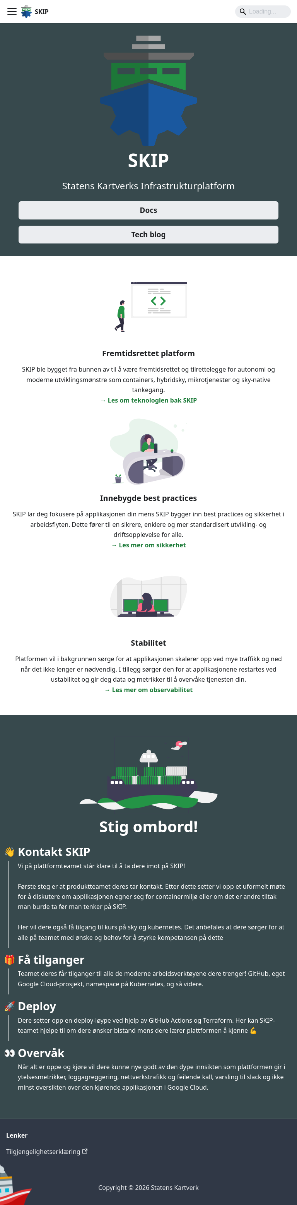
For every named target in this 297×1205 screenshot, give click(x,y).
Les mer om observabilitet (152, 690)
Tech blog (148, 235)
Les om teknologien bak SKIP (152, 400)
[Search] (263, 11)
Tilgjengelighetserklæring (46, 1151)
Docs (148, 210)
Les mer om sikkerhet (152, 545)
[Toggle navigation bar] (12, 11)
